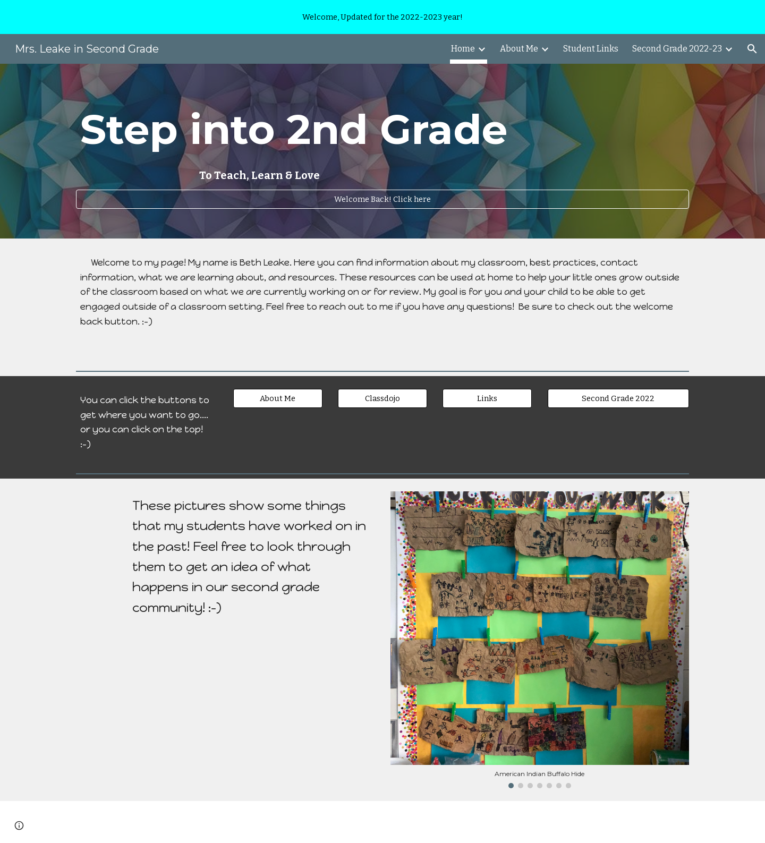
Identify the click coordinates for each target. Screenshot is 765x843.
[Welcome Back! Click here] (382, 198)
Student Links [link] (590, 49)
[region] (382, 17)
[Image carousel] (539, 640)
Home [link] (463, 49)
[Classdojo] (382, 398)
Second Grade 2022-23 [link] (677, 49)
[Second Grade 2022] (618, 398)
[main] (382, 141)
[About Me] (278, 398)
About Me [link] (519, 49)
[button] (752, 49)
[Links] (487, 398)
